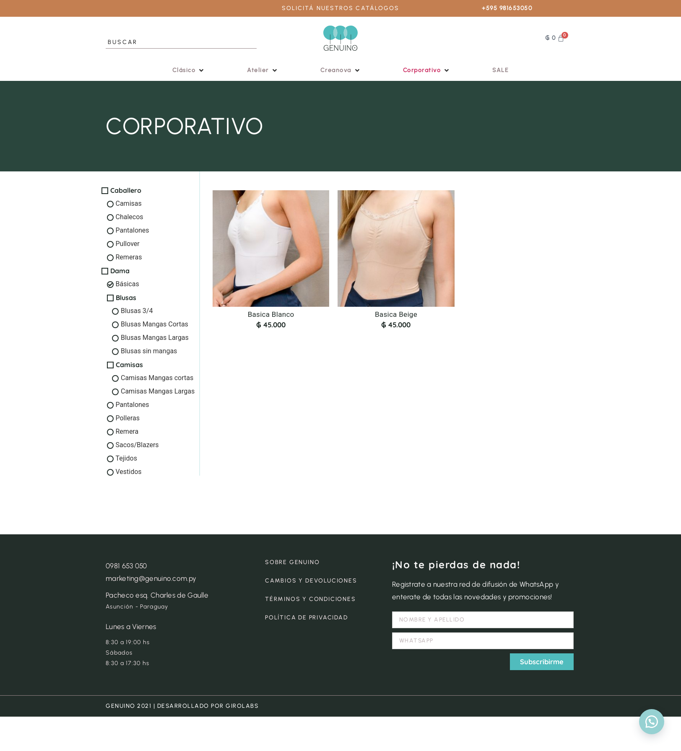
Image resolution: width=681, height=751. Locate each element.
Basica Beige (396, 314)
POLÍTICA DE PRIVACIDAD (306, 617)
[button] (188, 70)
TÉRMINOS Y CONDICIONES (310, 599)
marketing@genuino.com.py (151, 578)
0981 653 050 (126, 566)
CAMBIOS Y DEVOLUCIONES (311, 580)
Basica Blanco (271, 314)
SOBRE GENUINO (292, 562)
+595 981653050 (507, 8)
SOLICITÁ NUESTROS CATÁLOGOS (341, 8)
